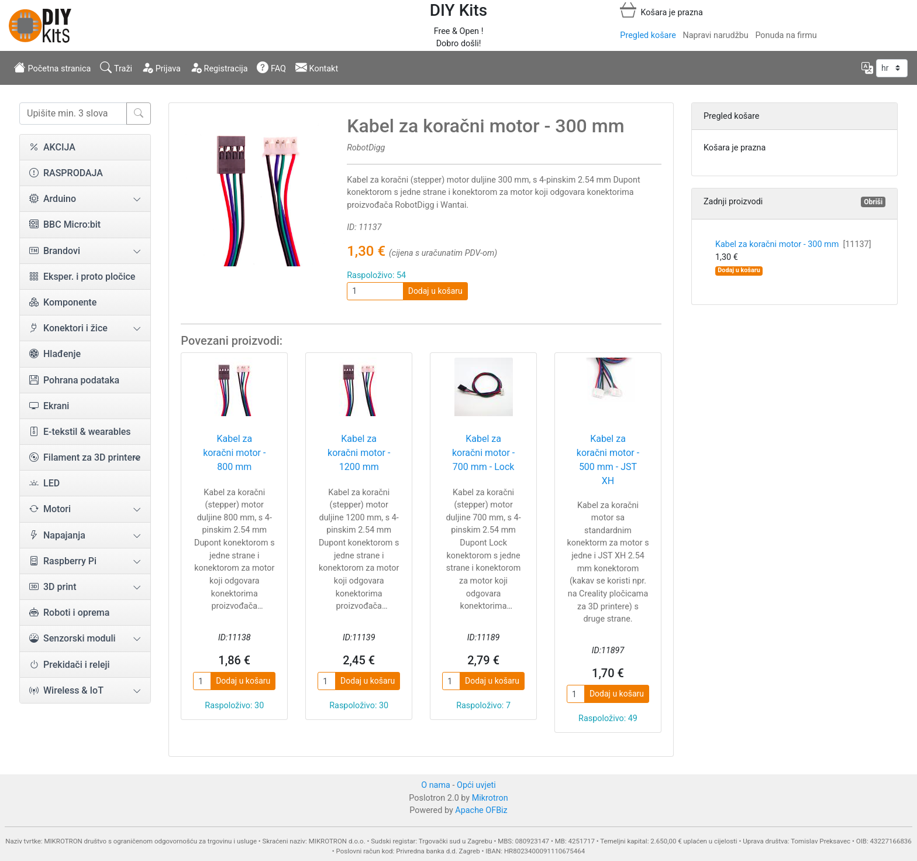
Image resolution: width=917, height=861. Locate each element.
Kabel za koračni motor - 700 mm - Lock (483, 452)
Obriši (873, 202)
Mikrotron (490, 798)
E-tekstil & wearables (80, 431)
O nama (435, 785)
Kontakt (316, 67)
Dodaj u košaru (435, 291)
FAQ (271, 67)
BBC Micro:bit (65, 224)
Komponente (62, 302)
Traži (116, 67)
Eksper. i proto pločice (82, 276)
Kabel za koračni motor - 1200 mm (359, 452)
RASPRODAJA (66, 173)
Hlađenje (55, 353)
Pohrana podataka (74, 380)
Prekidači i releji (69, 664)
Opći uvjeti (476, 785)
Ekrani (49, 405)
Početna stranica (52, 67)
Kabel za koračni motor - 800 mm (234, 452)
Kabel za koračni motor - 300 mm (793, 244)
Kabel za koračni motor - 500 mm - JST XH (608, 459)
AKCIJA (52, 147)
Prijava (161, 67)
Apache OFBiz (481, 810)
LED (44, 483)
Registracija (219, 67)
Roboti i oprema (69, 612)
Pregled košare (647, 35)
